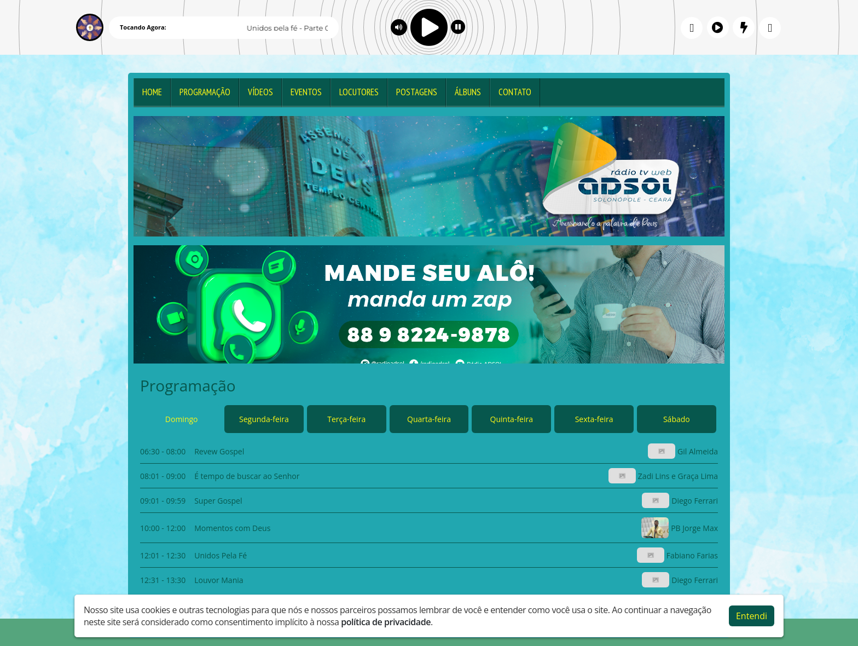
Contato (514, 92)
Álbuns (468, 92)
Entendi (751, 616)
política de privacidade (386, 622)
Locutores (359, 92)
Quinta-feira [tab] (511, 419)
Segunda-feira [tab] (264, 419)
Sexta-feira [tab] (594, 419)
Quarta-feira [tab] (429, 419)
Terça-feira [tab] (346, 419)
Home (152, 92)
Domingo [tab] (181, 419)
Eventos (306, 92)
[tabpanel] (429, 515)
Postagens (416, 92)
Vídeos (260, 92)
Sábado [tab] (676, 419)
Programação (204, 92)
